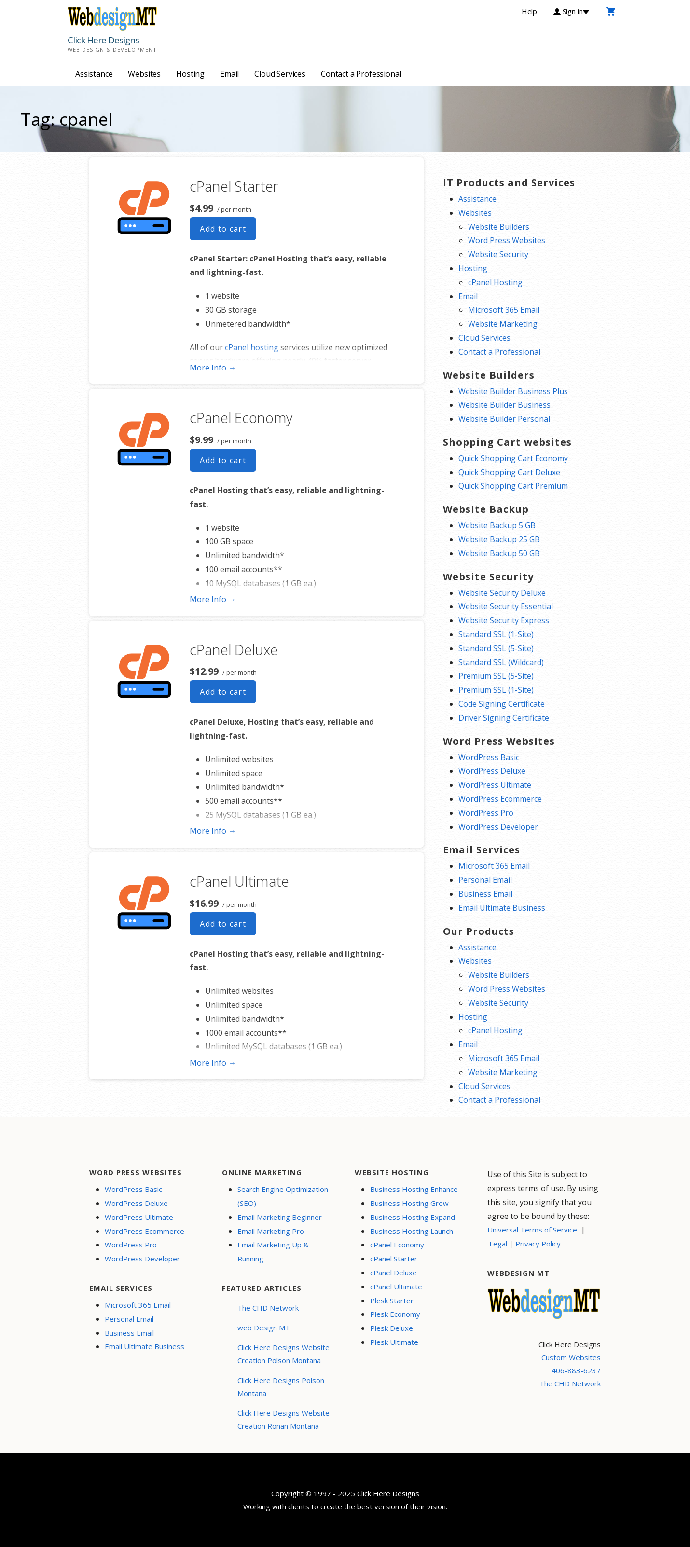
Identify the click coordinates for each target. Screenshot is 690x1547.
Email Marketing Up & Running (273, 1251)
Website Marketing (503, 323)
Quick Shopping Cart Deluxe (509, 472)
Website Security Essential (505, 606)
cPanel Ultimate (239, 881)
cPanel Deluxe (233, 649)
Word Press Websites (506, 240)
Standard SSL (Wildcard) (501, 662)
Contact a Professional (361, 73)
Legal (498, 1243)
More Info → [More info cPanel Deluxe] (213, 830)
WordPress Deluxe (491, 771)
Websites (144, 73)
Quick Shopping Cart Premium (513, 485)
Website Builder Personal (504, 418)
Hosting (190, 73)
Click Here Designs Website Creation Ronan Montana (283, 1419)
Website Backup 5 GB (497, 525)
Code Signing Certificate (501, 703)
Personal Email (485, 880)
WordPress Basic (488, 757)
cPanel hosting (251, 347)
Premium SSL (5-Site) (496, 676)
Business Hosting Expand (412, 1217)
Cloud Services (279, 73)
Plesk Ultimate (394, 1342)
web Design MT (263, 1327)
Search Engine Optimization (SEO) (282, 1196)
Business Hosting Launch (411, 1231)
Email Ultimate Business (501, 908)
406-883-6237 (576, 1370)
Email (229, 73)
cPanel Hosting (495, 282)
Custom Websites (571, 1357)
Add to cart (223, 228)
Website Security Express (503, 620)
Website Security (498, 254)
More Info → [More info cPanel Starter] (213, 367)
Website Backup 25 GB (499, 539)
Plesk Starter (392, 1300)
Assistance (93, 73)
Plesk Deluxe (391, 1328)
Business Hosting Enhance (414, 1189)
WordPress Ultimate (494, 785)
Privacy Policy (538, 1243)
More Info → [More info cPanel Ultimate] (213, 1062)
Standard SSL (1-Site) (496, 634)
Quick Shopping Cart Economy (513, 458)
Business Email (485, 894)
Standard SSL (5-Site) (496, 648)
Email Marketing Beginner (279, 1217)
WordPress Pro (485, 813)
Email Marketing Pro (270, 1231)
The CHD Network (268, 1308)
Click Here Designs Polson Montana (280, 1386)
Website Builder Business (504, 404)
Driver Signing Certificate (503, 717)
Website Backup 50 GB (499, 553)
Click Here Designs (103, 40)
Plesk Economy (395, 1314)
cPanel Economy (241, 417)
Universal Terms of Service (532, 1229)
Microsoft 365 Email (503, 309)
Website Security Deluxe (502, 593)
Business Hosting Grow (409, 1203)
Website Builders (498, 226)
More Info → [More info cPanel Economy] (213, 599)
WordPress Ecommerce (500, 799)
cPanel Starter (234, 186)
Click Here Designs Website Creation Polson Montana (283, 1353)
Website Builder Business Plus (513, 391)
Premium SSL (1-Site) (496, 690)
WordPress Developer (498, 826)
